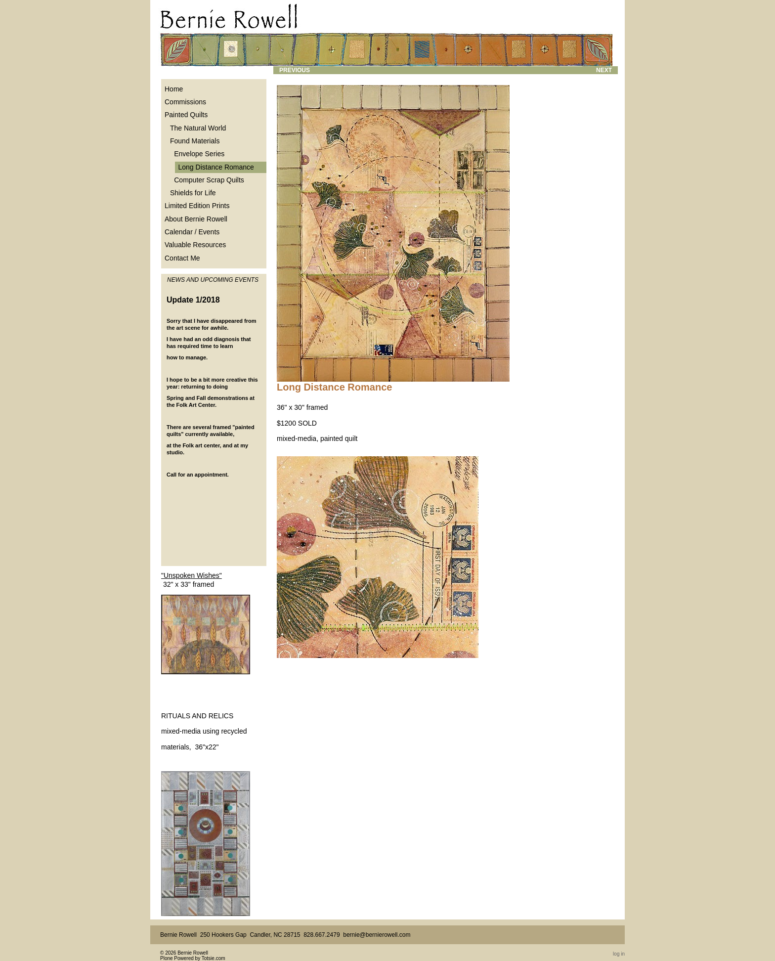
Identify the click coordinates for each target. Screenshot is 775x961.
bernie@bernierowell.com (376, 934)
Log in (619, 954)
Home (174, 89)
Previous (294, 70)
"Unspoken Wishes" (191, 575)
